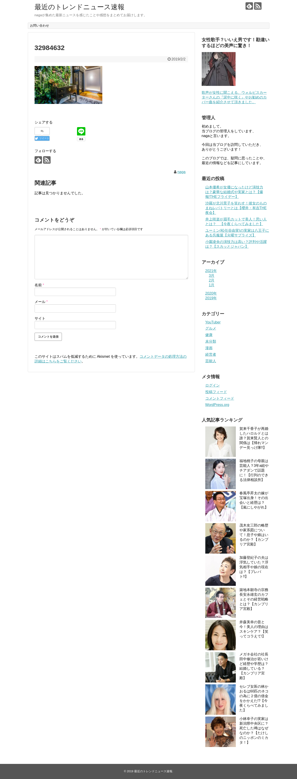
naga (182, 172)
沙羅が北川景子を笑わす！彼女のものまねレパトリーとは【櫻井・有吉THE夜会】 (236, 208)
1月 (212, 285)
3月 (212, 275)
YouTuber (213, 322)
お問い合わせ (39, 25)
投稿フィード (216, 392)
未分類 (210, 341)
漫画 (209, 348)
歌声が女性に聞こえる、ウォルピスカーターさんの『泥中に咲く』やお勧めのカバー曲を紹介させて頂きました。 (234, 97)
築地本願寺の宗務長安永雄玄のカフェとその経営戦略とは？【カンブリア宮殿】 (253, 599)
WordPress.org (217, 405)
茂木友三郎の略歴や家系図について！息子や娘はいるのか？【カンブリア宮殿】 (253, 534)
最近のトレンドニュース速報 (79, 7)
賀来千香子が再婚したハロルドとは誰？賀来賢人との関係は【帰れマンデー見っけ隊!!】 (253, 438)
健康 (209, 335)
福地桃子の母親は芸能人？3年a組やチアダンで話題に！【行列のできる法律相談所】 (254, 470)
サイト (40, 318)
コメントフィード (219, 398)
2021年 (211, 271)
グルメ (210, 328)
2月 (212, 280)
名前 (39, 285)
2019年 (211, 298)
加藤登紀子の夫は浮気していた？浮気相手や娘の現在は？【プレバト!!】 (253, 567)
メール (41, 302)
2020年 (211, 293)
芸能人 (210, 361)
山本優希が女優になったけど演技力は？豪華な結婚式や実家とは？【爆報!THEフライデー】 (234, 192)
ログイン (212, 385)
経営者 (210, 354)
